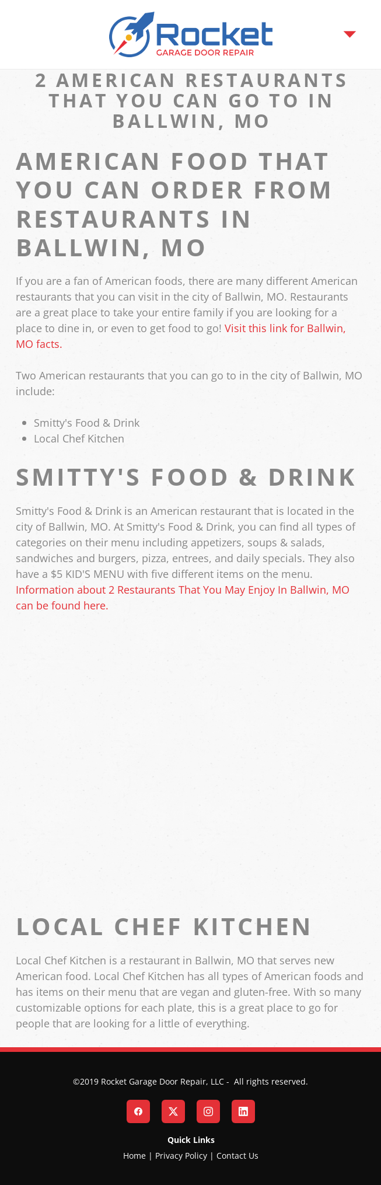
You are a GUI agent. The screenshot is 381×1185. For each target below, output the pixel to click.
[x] (173, 1111)
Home (134, 1155)
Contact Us (237, 1155)
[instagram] (208, 1111)
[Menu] (350, 34)
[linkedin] (243, 1111)
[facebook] (138, 1111)
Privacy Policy (181, 1155)
